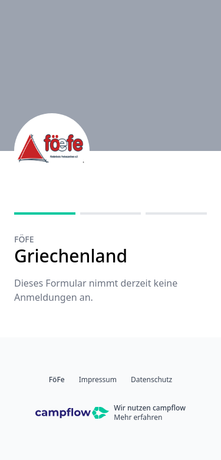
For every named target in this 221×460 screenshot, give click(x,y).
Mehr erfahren (138, 417)
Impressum (98, 380)
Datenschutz (151, 380)
